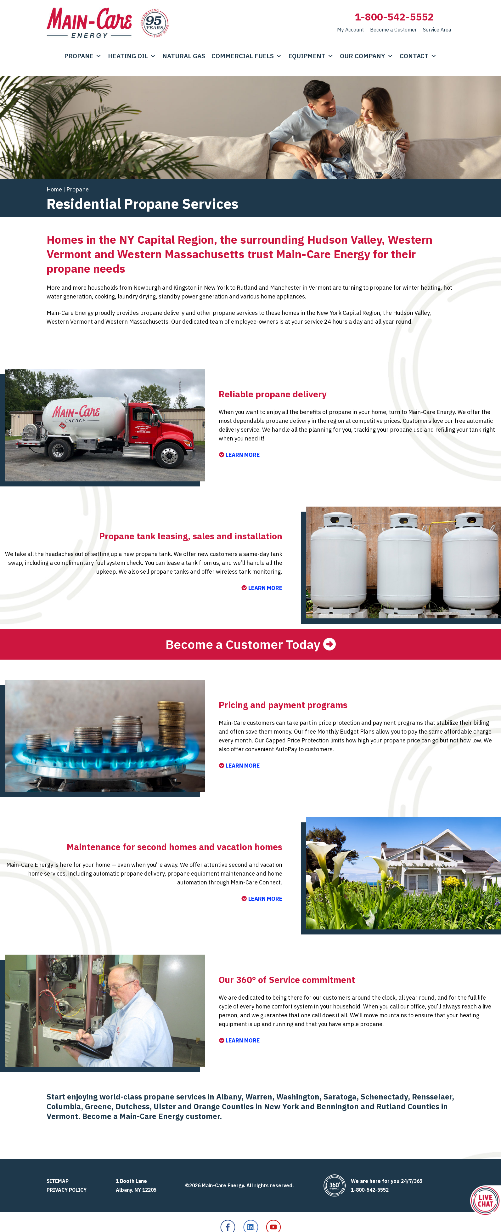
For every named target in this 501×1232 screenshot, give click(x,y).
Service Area (437, 29)
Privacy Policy (67, 1190)
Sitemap (58, 1181)
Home (54, 189)
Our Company (366, 56)
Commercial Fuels (246, 56)
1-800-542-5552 (394, 16)
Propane (83, 56)
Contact (418, 56)
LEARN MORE (239, 454)
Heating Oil (132, 56)
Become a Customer (393, 29)
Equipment (311, 56)
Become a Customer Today (243, 644)
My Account (350, 29)
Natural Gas (183, 56)
